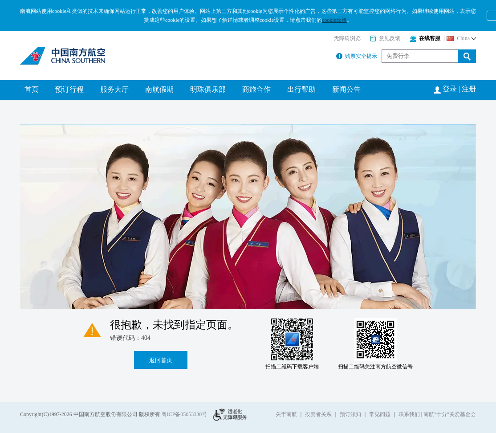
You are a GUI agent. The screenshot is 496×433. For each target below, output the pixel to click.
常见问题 (379, 414)
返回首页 (160, 360)
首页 (31, 89)
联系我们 (409, 414)
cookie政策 (334, 20)
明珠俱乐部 (208, 89)
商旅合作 (256, 89)
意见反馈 (385, 38)
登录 (450, 89)
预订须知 (350, 414)
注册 (469, 89)
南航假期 (159, 89)
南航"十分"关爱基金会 (449, 414)
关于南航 (286, 414)
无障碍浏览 (347, 38)
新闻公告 (346, 89)
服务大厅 (114, 89)
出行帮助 (301, 89)
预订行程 (69, 89)
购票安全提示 (356, 56)
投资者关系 (318, 414)
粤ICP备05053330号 (184, 414)
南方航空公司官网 (63, 56)
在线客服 (425, 38)
